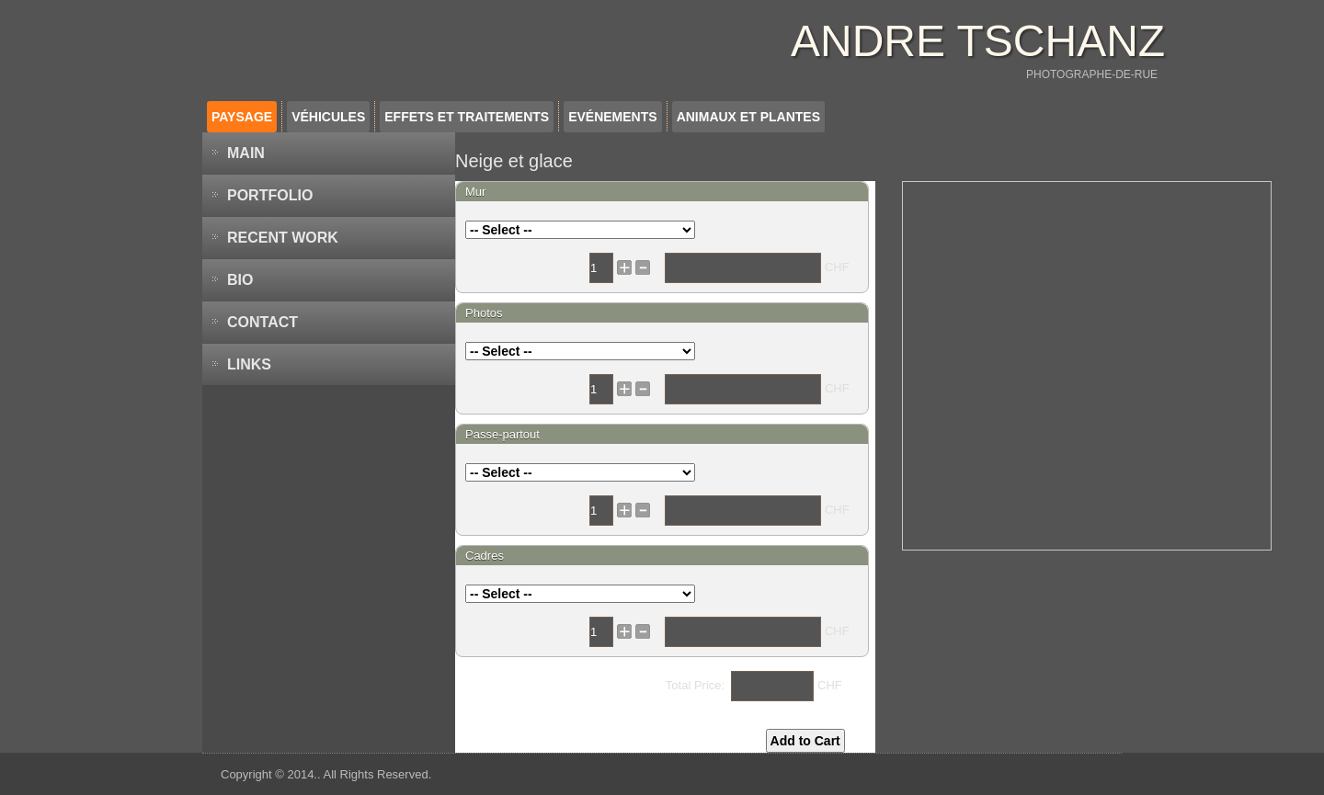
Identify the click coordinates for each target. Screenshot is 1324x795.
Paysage (241, 116)
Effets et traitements (466, 116)
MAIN (246, 153)
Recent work (282, 237)
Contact (262, 322)
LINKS (249, 364)
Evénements (612, 116)
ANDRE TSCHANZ (978, 41)
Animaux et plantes (748, 116)
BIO (240, 280)
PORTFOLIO (270, 195)
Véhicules (328, 116)
